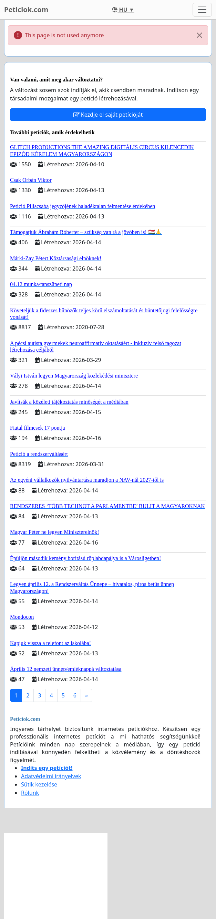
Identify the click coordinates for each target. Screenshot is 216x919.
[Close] (199, 35)
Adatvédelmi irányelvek (51, 776)
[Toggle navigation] (202, 10)
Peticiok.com (26, 9)
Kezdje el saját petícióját (108, 114)
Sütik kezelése (39, 784)
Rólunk (30, 792)
